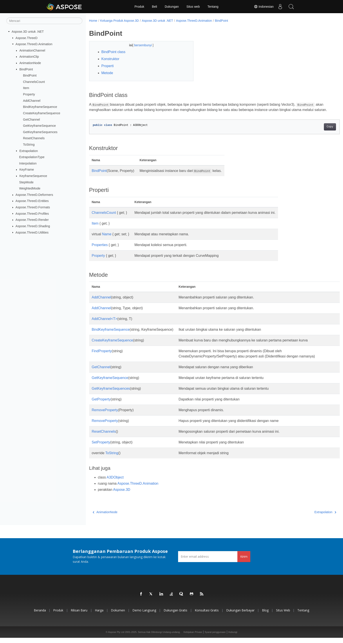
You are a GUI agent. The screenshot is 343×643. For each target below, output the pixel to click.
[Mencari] (44, 21)
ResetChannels (34, 138)
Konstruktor (110, 59)
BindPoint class (113, 52)
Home (93, 20)
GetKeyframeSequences (40, 132)
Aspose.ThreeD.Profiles (32, 213)
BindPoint (26, 69)
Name (107, 239)
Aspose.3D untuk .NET (28, 31)
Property (29, 94)
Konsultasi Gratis (207, 615)
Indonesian (264, 7)
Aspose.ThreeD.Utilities (32, 232)
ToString (29, 144)
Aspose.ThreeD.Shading (33, 226)
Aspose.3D (121, 495)
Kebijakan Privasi (193, 637)
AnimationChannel (32, 50)
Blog (265, 615)
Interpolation (27, 163)
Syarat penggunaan (215, 637)
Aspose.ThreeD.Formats (33, 207)
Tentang (213, 6)
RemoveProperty (105, 415)
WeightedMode (29, 188)
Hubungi (232, 637)
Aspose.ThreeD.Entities (32, 201)
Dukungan (172, 6)
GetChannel (31, 119)
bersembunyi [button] (140, 45)
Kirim (243, 562)
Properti (107, 66)
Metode (107, 73)
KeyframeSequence (33, 176)
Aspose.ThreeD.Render (32, 219)
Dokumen (118, 615)
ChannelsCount (34, 82)
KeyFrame (26, 169)
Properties (100, 250)
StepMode (26, 182)
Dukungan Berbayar (240, 615)
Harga (99, 615)
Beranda (40, 615)
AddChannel (31, 100)
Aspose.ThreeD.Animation (34, 44)
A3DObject (115, 482)
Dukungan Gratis (175, 615)
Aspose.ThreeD (27, 37)
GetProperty (101, 404)
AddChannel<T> (104, 324)
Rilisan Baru (79, 615)
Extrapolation (28, 150)
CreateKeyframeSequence (41, 113)
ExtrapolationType (31, 157)
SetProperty (101, 447)
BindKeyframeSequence (40, 107)
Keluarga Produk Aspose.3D (119, 20)
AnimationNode (30, 63)
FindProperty (102, 356)
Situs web (193, 6)
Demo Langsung (144, 615)
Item (26, 88)
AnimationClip (29, 56)
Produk (139, 6)
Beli (154, 6)
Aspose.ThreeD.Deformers (34, 194)
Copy (312, 132)
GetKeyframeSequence (39, 125)
